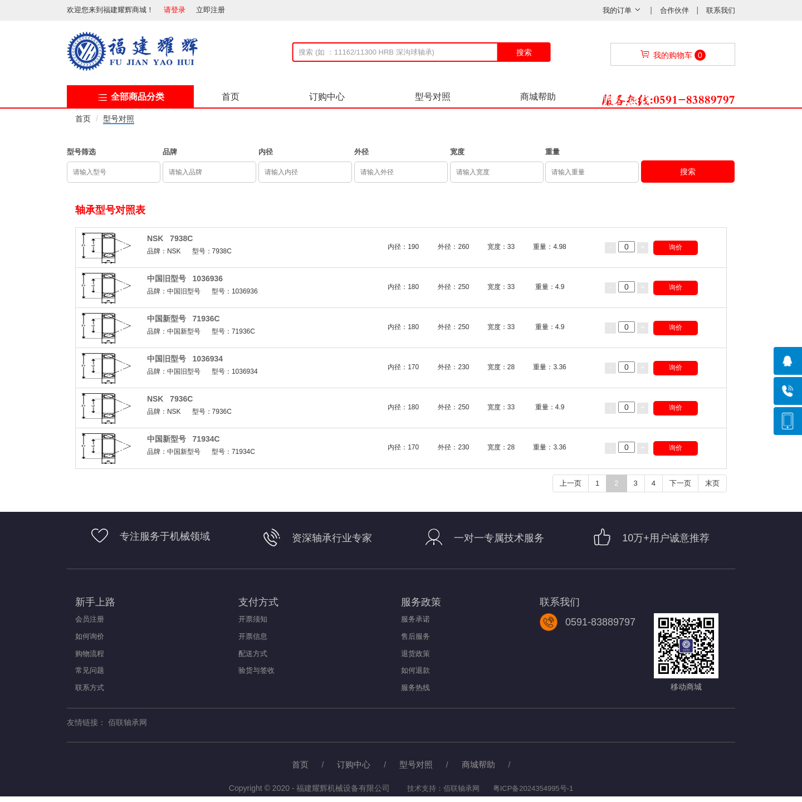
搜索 (524, 52)
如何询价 (89, 636)
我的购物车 (672, 55)
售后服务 (415, 636)
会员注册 (89, 619)
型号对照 (433, 96)
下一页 (680, 483)
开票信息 (252, 636)
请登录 (174, 10)
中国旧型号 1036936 (185, 278)
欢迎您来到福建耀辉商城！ (114, 10)
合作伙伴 (675, 10)
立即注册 (210, 10)
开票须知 (252, 619)
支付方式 (258, 602)
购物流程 (89, 653)
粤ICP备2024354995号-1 (533, 788)
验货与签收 (256, 670)
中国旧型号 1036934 (185, 358)
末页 (712, 483)
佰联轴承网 (127, 722)
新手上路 (95, 602)
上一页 (570, 483)
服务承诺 (415, 619)
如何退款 (415, 670)
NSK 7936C (170, 398)
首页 (230, 96)
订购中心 (327, 96)
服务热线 (415, 687)
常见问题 (89, 670)
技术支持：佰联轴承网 (442, 788)
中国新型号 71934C (183, 438)
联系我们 (720, 10)
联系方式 (89, 687)
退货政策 (415, 653)
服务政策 (421, 602)
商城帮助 (538, 96)
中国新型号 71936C (183, 318)
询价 (675, 247)
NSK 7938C (170, 238)
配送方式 (252, 653)
